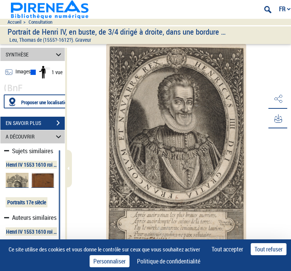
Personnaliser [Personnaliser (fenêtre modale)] (109, 261)
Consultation (40, 22)
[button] (277, 99)
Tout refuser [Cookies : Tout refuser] (268, 249)
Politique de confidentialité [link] (168, 261)
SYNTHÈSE (35, 54)
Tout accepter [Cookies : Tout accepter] (227, 249)
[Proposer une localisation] (39, 101)
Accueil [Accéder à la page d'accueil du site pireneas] (14, 22)
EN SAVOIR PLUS (35, 123)
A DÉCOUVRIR (35, 136)
